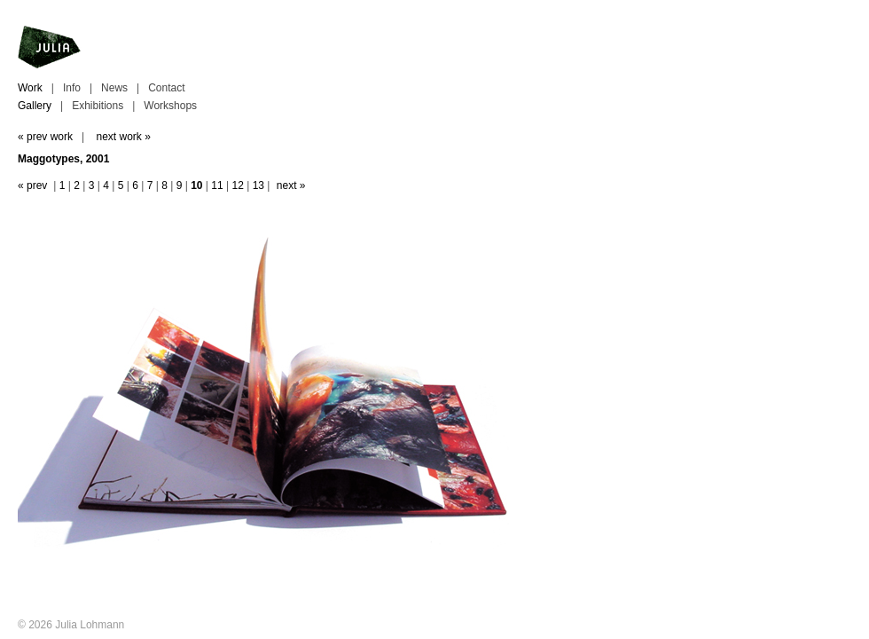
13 (258, 185)
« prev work (45, 136)
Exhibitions (97, 105)
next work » (123, 136)
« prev (32, 185)
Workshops (170, 105)
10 (196, 185)
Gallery (34, 105)
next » (291, 185)
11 (217, 185)
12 (237, 185)
